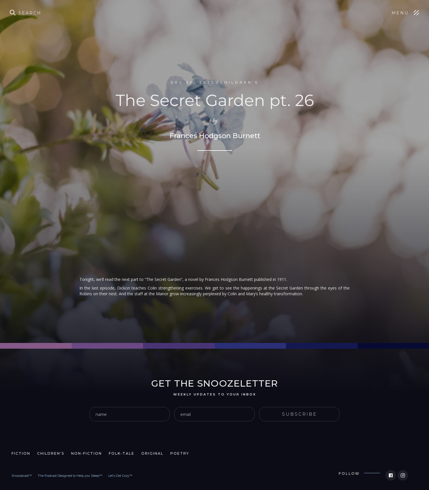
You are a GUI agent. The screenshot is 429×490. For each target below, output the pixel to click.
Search (29, 13)
